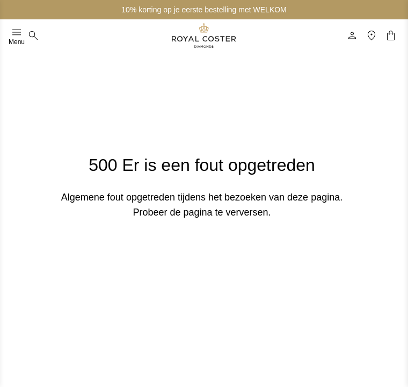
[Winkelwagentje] (390, 35)
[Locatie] (371, 35)
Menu (17, 35)
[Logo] (204, 35)
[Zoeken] (33, 35)
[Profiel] (352, 35)
